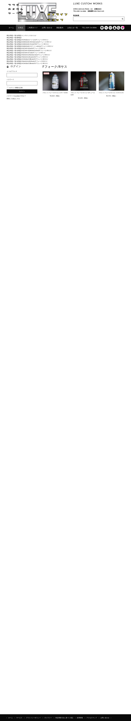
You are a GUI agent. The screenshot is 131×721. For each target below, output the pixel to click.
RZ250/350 (33, 55)
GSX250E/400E (33, 50)
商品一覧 (13, 35)
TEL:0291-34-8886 (79, 11)
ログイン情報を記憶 (15, 88)
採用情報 (80, 718)
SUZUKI (24, 48)
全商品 (20, 28)
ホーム (11, 28)
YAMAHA (25, 55)
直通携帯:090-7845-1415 (96, 11)
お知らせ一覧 (72, 28)
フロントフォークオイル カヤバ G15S (55, 93)
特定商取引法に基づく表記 (64, 718)
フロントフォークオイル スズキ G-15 (111, 93)
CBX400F (31, 63)
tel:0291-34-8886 (89, 28)
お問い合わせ (47, 28)
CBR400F (31, 59)
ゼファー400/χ (35, 46)
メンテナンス (26, 35)
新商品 (19, 38)
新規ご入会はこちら (13, 99)
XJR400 (32, 61)
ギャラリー (48, 718)
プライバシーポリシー (33, 718)
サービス (19, 718)
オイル (33, 35)
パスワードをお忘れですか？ (16, 96)
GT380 (30, 53)
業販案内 (59, 28)
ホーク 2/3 (32, 40)
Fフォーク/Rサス (42, 40)
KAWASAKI (26, 42)
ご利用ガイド (32, 28)
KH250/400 (34, 42)
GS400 (30, 48)
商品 (8, 35)
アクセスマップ (91, 718)
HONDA (25, 40)
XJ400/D (32, 57)
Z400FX (33, 44)
